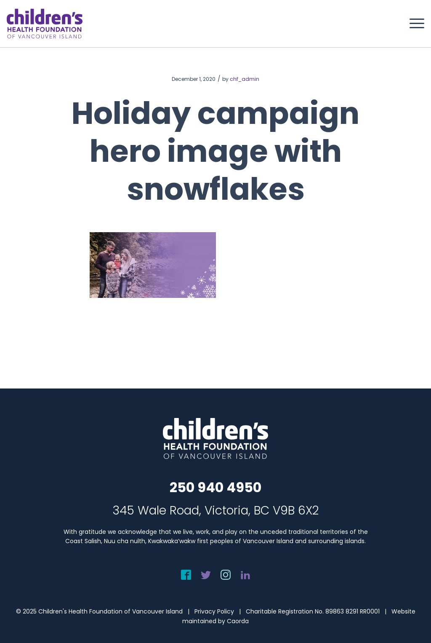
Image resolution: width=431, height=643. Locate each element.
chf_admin (244, 79)
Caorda (238, 621)
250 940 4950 (215, 487)
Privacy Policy (214, 611)
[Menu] (414, 23)
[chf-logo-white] (44, 23)
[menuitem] (414, 23)
